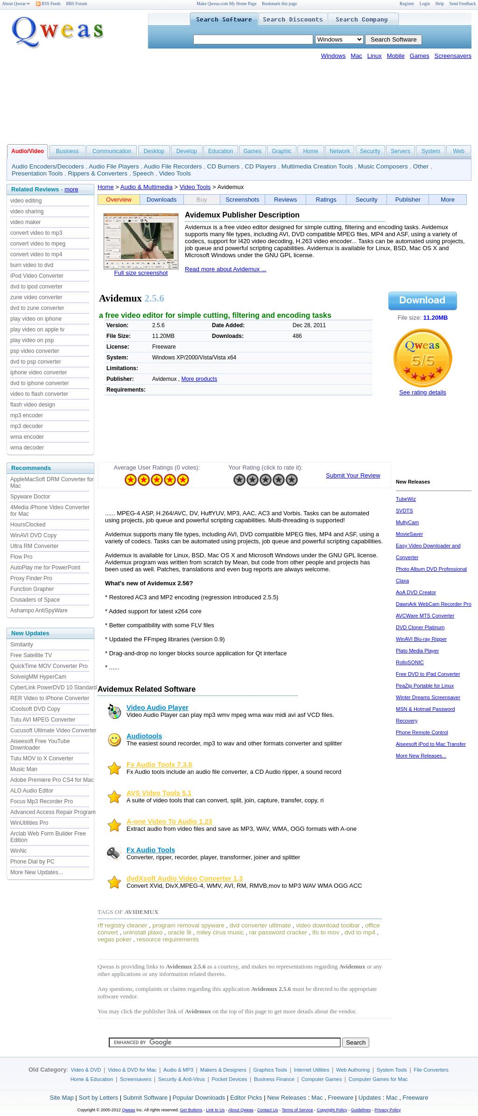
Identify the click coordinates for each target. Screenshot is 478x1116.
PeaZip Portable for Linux (425, 685)
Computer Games (321, 1079)
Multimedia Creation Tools (317, 166)
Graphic (281, 151)
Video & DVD (86, 1070)
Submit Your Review (353, 475)
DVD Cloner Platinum (420, 627)
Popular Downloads (199, 1097)
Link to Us (215, 1110)
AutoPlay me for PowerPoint (45, 567)
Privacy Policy (387, 1110)
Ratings (326, 199)
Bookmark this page (279, 3)
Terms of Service (297, 1110)
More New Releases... (421, 755)
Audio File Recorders (173, 166)
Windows (333, 55)
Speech (143, 173)
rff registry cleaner (122, 925)
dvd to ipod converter (36, 286)
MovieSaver (409, 534)
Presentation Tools (37, 173)
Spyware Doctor (30, 496)
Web (458, 151)
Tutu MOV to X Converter (41, 758)
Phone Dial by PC (32, 861)
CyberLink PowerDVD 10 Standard (53, 687)
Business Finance (274, 1079)
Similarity (21, 644)
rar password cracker (278, 932)
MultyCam (407, 522)
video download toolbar (328, 925)
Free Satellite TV (31, 655)
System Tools (392, 1070)
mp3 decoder (26, 426)
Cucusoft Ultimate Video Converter (53, 730)
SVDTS (404, 510)
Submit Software (145, 1097)
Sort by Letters (98, 1097)
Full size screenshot (141, 272)
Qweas (128, 1110)
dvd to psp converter (35, 361)
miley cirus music (220, 932)
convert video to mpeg (37, 243)
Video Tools (174, 173)
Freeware (340, 1097)
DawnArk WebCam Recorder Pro (433, 604)
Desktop (154, 151)
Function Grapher (32, 589)
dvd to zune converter (37, 308)
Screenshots (242, 199)
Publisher (408, 199)
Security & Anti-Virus (181, 1079)
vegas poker (115, 939)
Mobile (396, 55)
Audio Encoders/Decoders (48, 166)
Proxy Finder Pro (31, 578)
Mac (356, 55)
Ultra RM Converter (34, 546)
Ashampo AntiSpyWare (39, 610)
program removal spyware (189, 925)
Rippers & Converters (97, 173)
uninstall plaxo (142, 932)
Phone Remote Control (422, 732)
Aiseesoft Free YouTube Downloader (40, 744)
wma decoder (27, 447)
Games (419, 55)
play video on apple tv (37, 329)
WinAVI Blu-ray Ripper (421, 639)
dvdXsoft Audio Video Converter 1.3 (185, 878)
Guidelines (361, 1110)
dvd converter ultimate (260, 925)
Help (440, 3)
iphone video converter (38, 372)
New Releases (286, 1097)
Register (407, 3)
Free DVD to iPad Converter (428, 674)
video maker (25, 222)
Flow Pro (21, 557)
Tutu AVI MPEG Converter (42, 719)
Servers (400, 151)
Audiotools (144, 736)
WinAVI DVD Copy (33, 535)
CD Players (260, 166)
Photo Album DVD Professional (431, 569)
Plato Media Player (417, 650)
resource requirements (168, 939)
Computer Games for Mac (378, 1079)
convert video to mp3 (36, 233)
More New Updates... (36, 872)
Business (67, 151)
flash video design (32, 404)
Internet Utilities (312, 1070)
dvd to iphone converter (39, 383)
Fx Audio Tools (151, 850)
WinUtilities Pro (29, 823)
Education (220, 151)
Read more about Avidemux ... (226, 269)
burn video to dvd (31, 265)
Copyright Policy (332, 1110)
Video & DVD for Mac (132, 1070)
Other (421, 166)
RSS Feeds (48, 3)
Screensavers (453, 55)
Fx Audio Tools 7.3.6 (159, 764)
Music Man (23, 769)
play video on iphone (36, 319)
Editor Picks (246, 1097)
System (431, 151)
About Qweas (16, 3)
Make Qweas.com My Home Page (226, 3)
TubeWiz (406, 499)
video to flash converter (39, 394)
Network (340, 151)
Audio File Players (114, 166)
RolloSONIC (410, 662)
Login (425, 3)
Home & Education (91, 1079)
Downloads (161, 199)
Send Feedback (463, 3)
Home (310, 151)
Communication (111, 151)
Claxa (402, 580)
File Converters (431, 1070)
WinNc (18, 851)
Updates (369, 1097)
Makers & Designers (223, 1070)
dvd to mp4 (359, 932)
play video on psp (32, 340)
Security (370, 151)
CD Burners (223, 166)
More (448, 199)
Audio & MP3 (178, 1070)
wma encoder (27, 437)
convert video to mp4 (36, 254)
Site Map (62, 1097)
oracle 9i (179, 932)
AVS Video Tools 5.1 (159, 793)
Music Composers (383, 166)
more (71, 189)
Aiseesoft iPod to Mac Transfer (431, 744)
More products (199, 379)
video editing (26, 200)
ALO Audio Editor (31, 790)
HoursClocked (27, 524)
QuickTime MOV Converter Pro (49, 666)
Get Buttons (191, 1110)
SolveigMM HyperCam (38, 677)
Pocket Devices (229, 1079)
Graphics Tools (270, 1070)
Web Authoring (353, 1070)
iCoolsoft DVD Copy (35, 709)
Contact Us (267, 1110)
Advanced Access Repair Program (53, 812)
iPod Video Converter (36, 276)
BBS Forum (76, 3)
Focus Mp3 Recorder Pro (41, 801)
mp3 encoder (26, 415)
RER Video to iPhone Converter (49, 698)
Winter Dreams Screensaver (428, 697)
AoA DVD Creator (416, 592)
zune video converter (36, 297)
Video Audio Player (158, 707)
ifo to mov (325, 932)
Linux (374, 55)
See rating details (422, 392)
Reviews (285, 199)
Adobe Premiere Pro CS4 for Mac (52, 780)
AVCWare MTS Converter (425, 615)
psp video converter (34, 351)
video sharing (26, 211)
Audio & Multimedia (146, 186)
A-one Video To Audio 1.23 (169, 821)
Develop (186, 151)
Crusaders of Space (35, 600)
